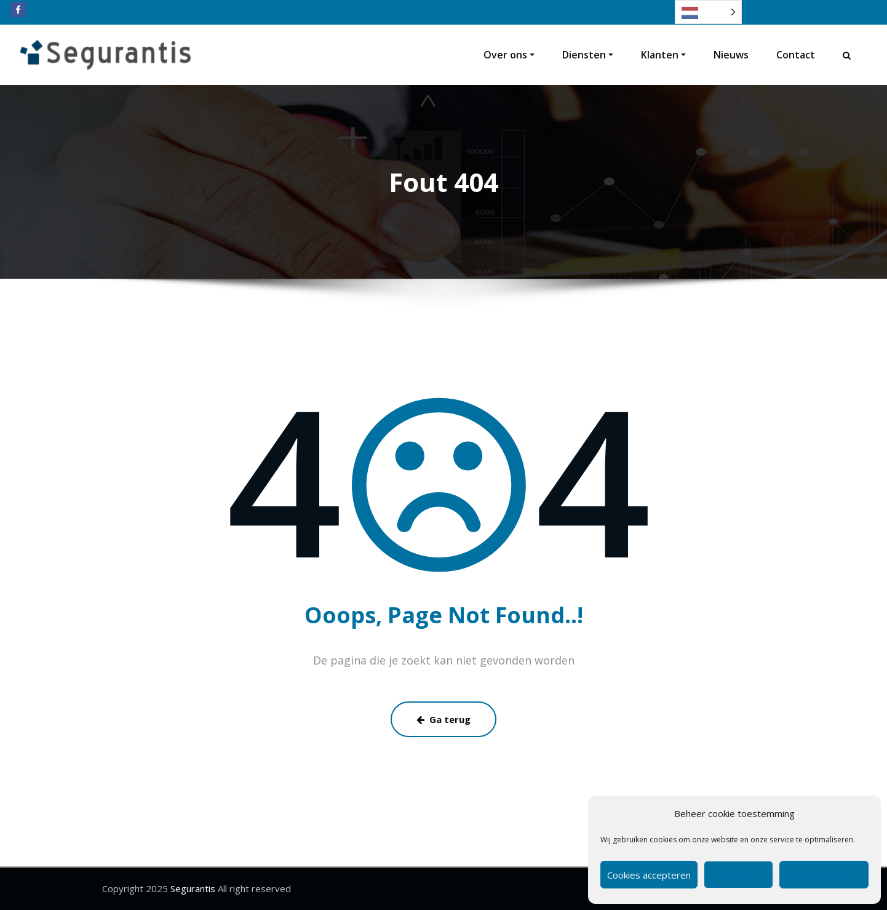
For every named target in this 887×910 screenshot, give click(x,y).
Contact (795, 55)
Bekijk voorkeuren (824, 875)
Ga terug (443, 719)
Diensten (587, 55)
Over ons (509, 55)
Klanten (663, 55)
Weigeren (738, 875)
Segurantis (191, 888)
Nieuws (731, 55)
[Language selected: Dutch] (708, 12)
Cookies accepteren (649, 875)
